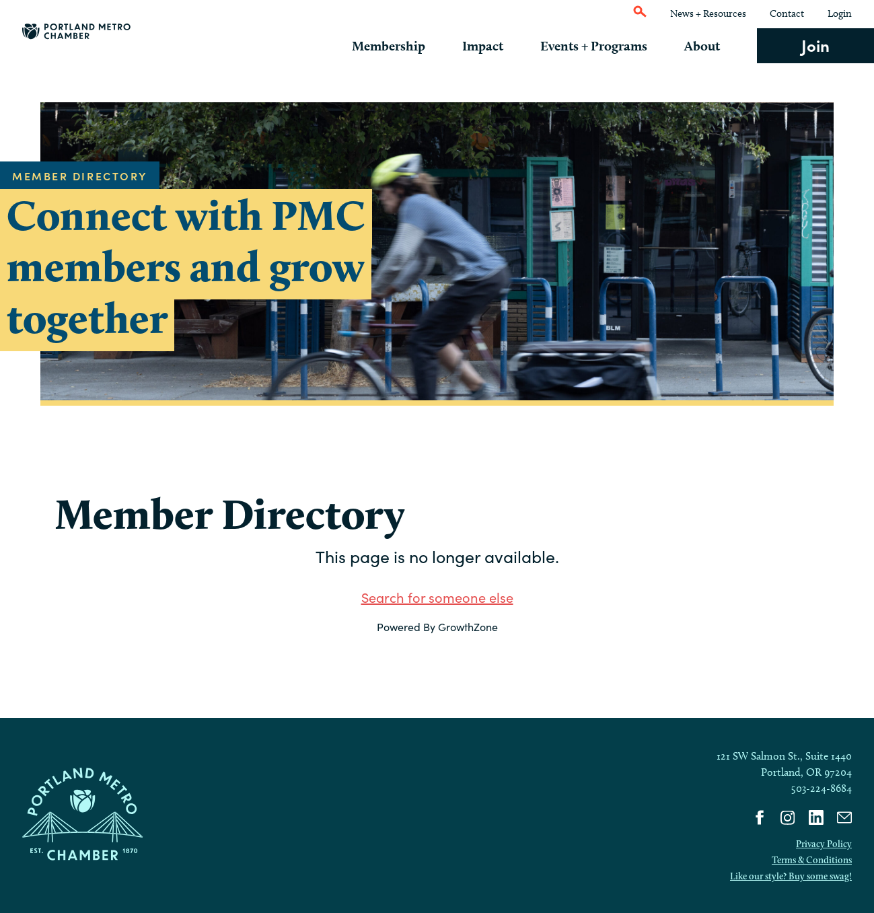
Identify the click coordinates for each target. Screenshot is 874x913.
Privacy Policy (824, 844)
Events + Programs (603, 46)
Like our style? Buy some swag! (791, 876)
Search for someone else (437, 597)
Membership (408, 46)
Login (840, 13)
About (707, 46)
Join (815, 45)
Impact (498, 46)
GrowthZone (468, 627)
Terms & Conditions (812, 860)
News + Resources (708, 13)
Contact (787, 13)
